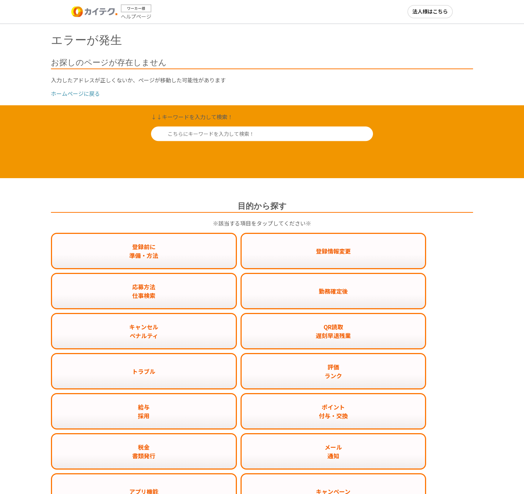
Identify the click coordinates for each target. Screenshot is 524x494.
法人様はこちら (430, 11)
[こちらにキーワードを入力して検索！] (262, 133)
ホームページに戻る (75, 93)
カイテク (351, 474)
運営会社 (435, 474)
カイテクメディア (393, 474)
